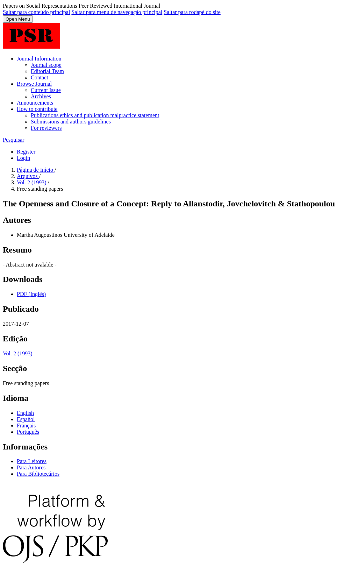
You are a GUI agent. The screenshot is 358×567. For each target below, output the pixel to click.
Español (26, 419)
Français (26, 425)
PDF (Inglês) (31, 294)
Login (23, 158)
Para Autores (31, 467)
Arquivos (28, 176)
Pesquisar (13, 140)
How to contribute (37, 109)
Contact (39, 77)
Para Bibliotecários (38, 474)
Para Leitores (31, 461)
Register (26, 152)
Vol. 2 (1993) (32, 182)
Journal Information (39, 59)
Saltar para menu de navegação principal (116, 12)
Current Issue (46, 90)
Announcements (35, 103)
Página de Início (36, 170)
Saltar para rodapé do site (192, 12)
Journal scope (46, 65)
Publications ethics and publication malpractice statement (95, 115)
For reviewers (46, 128)
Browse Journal (34, 84)
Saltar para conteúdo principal (36, 12)
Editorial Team (47, 71)
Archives (41, 96)
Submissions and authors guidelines (71, 122)
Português (28, 432)
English (25, 413)
